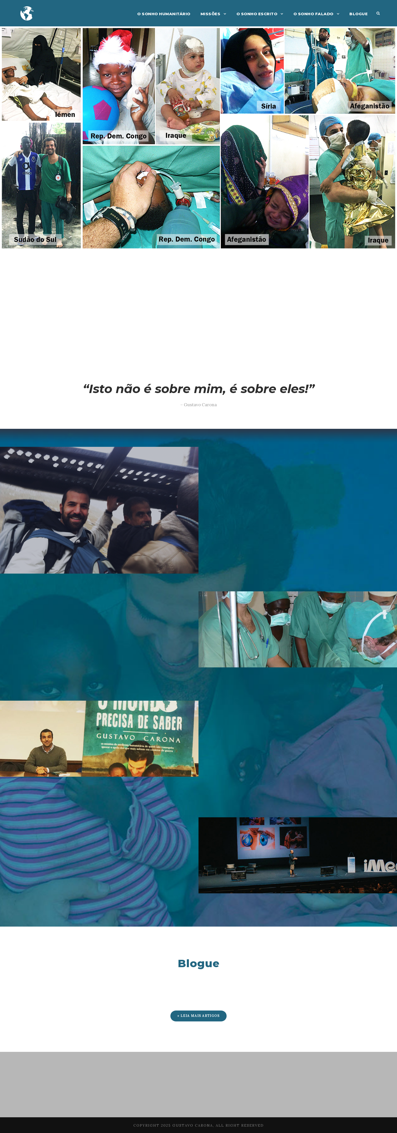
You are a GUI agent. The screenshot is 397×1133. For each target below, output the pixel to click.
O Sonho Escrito (256, 13)
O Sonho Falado (313, 13)
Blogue (358, 13)
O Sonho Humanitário (163, 13)
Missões (211, 13)
